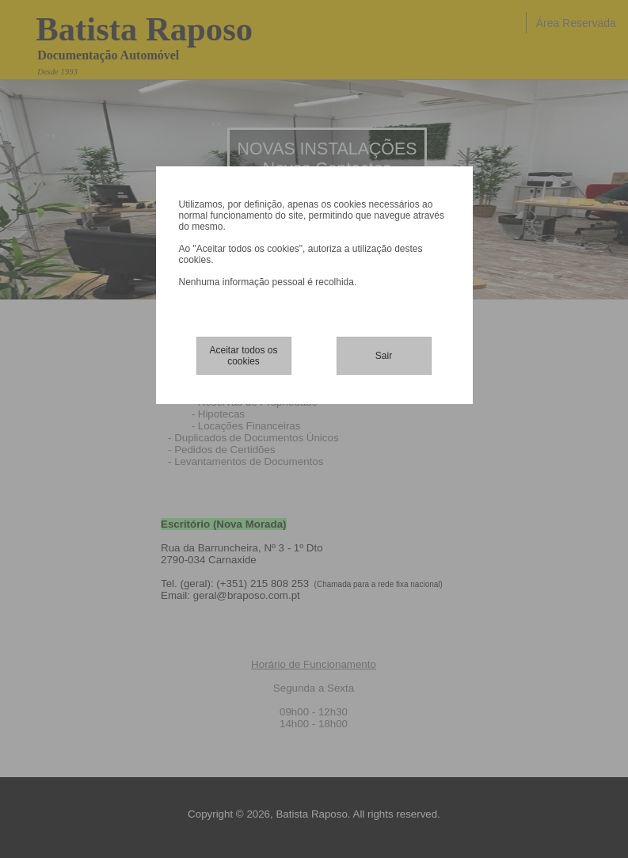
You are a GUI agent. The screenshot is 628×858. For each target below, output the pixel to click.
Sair (383, 355)
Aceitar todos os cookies (243, 356)
